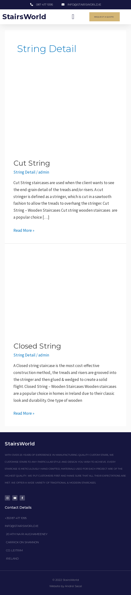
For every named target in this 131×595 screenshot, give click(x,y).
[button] (73, 17)
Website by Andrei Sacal (65, 586)
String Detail (24, 172)
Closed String (37, 346)
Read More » (23, 230)
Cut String (31, 163)
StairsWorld (24, 16)
